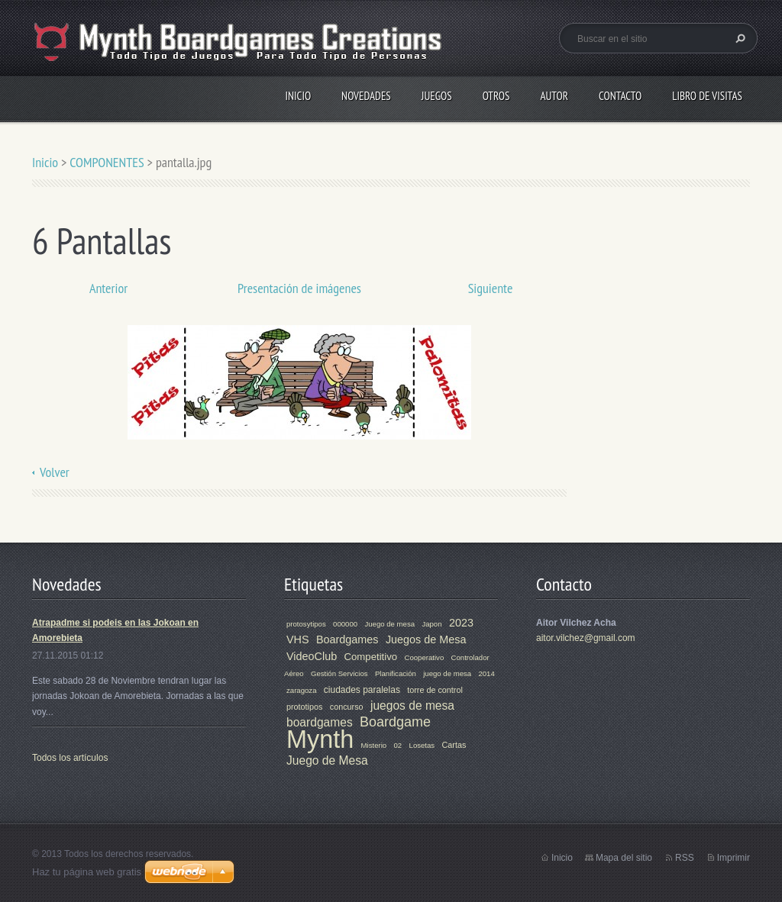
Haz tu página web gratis (86, 872)
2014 (486, 673)
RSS (684, 857)
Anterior (108, 288)
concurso (347, 706)
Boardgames (347, 639)
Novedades (366, 96)
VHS (297, 639)
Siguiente (490, 288)
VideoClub (311, 656)
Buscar (738, 38)
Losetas (422, 745)
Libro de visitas (707, 96)
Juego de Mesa (327, 760)
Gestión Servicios (339, 673)
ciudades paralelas (362, 690)
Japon (431, 624)
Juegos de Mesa (426, 639)
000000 (345, 624)
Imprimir (733, 857)
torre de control (435, 689)
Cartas (454, 744)
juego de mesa (447, 673)
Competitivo (371, 656)
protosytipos (306, 624)
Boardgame (395, 722)
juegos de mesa (412, 705)
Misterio (374, 745)
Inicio (298, 96)
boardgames (319, 722)
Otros (496, 96)
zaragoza (301, 690)
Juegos (437, 96)
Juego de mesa (389, 624)
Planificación (395, 673)
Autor (553, 96)
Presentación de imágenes (299, 288)
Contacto (620, 96)
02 (398, 745)
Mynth (320, 739)
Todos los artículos (70, 757)
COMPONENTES (106, 162)
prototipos (304, 706)
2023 (461, 623)
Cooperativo (424, 657)
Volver (54, 472)
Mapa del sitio (624, 857)
